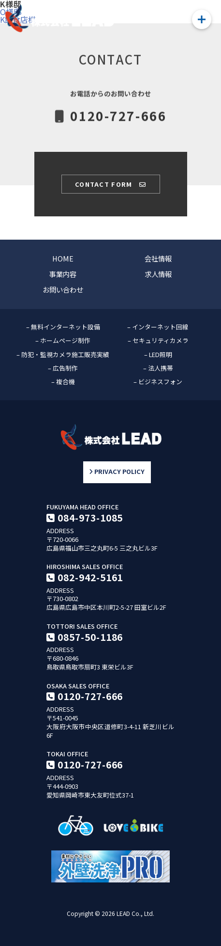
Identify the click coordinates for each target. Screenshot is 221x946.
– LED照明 (158, 354)
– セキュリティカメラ (158, 340)
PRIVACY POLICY (117, 472)
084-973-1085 (90, 517)
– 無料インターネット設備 (63, 326)
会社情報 (158, 258)
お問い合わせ (63, 289)
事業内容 (62, 274)
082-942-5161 (90, 577)
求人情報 (158, 274)
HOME (63, 258)
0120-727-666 (90, 696)
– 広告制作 (63, 368)
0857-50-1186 (90, 637)
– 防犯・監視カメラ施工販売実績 (62, 354)
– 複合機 (63, 381)
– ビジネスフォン (157, 381)
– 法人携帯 (158, 368)
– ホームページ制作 (62, 340)
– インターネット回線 (158, 326)
